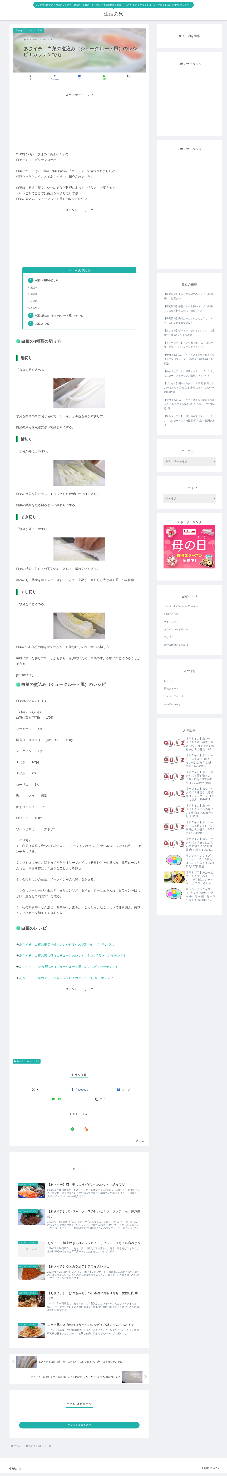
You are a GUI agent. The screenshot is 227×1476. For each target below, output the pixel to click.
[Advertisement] (79, 122)
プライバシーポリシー (176, 629)
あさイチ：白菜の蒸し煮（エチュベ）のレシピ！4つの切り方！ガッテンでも (72, 957)
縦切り (35, 288)
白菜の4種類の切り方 (48, 280)
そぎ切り (36, 302)
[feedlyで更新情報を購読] (75, 1130)
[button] (124, 77)
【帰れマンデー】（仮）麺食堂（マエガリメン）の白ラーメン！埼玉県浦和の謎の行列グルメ (189, 420)
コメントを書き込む (79, 1427)
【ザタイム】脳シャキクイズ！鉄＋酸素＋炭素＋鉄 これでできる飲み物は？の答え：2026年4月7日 (189, 404)
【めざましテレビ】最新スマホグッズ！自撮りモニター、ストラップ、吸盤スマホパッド (189, 373)
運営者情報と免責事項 (176, 645)
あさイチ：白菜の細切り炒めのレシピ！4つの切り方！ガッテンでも (66, 946)
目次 (78, 270)
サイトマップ (171, 621)
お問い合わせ (171, 614)
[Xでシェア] (34, 77)
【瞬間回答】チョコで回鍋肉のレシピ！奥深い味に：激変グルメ (189, 296)
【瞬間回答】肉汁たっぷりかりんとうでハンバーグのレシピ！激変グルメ (189, 320)
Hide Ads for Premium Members (181, 606)
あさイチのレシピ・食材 (27, 1063)
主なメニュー (171, 637)
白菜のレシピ (43, 325)
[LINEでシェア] (101, 77)
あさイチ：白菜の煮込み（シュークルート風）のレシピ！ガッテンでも (69, 968)
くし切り (36, 309)
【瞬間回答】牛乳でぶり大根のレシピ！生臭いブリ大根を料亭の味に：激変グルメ (189, 308)
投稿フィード (171, 688)
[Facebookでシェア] (57, 77)
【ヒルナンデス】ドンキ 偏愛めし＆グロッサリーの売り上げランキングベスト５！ (188, 344)
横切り (35, 295)
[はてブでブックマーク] (79, 77)
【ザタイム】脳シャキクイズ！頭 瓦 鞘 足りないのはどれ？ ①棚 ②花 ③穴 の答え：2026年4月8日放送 (189, 387)
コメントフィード (173, 696)
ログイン (169, 680)
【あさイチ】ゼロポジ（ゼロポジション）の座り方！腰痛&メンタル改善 (189, 332)
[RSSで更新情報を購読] (83, 1130)
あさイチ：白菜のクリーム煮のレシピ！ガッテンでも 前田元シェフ (66, 980)
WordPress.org (172, 704)
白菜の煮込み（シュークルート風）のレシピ (63, 316)
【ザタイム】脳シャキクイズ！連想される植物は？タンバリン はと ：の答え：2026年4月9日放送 (189, 359)
